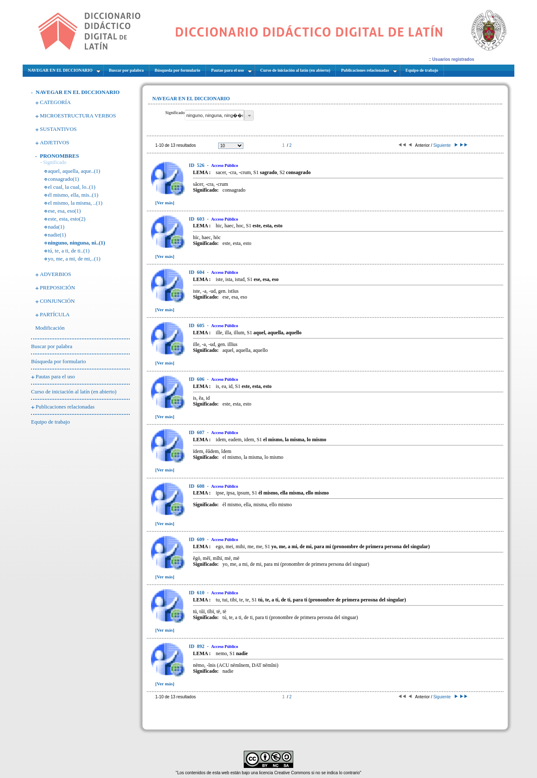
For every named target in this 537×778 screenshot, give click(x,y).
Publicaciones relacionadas (65, 406)
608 (197, 486)
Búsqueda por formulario (58, 361)
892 (197, 646)
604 (197, 272)
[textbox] (214, 115)
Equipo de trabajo (50, 422)
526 (197, 165)
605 (197, 325)
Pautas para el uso (55, 376)
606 (197, 379)
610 (197, 593)
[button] (249, 115)
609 (197, 539)
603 (197, 219)
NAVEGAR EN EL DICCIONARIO (78, 92)
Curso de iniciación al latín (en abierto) (74, 391)
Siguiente (445, 145)
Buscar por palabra (51, 346)
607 (197, 432)
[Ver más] (165, 202)
